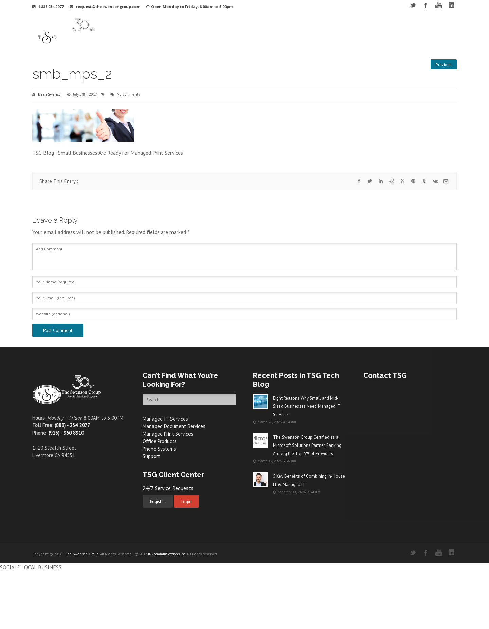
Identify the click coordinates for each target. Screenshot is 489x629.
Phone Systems (159, 448)
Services (257, 31)
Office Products (160, 441)
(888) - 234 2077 (72, 425)
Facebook (425, 5)
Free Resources (369, 31)
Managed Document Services (174, 426)
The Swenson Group (82, 554)
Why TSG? (190, 31)
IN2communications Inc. (167, 554)
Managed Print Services (168, 434)
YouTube (438, 5)
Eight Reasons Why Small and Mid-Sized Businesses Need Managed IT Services (306, 406)
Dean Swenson (50, 94)
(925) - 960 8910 (66, 433)
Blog (400, 31)
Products (285, 31)
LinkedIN (451, 5)
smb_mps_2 (72, 74)
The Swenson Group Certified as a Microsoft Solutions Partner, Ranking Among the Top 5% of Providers (307, 445)
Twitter (413, 5)
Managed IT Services (165, 419)
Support (312, 31)
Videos (337, 31)
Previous (444, 64)
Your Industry (224, 31)
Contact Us (426, 31)
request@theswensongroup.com (108, 6)
